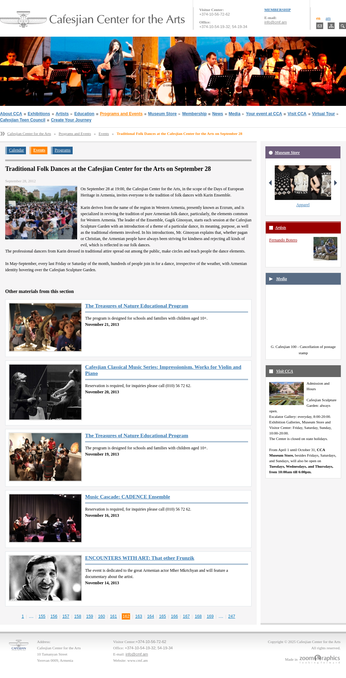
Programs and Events (121, 113)
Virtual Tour (323, 113)
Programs (63, 150)
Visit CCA (297, 113)
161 (113, 616)
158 (77, 616)
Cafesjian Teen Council (22, 120)
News (217, 113)
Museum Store (162, 113)
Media (234, 113)
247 (231, 616)
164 (150, 616)
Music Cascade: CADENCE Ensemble (127, 497)
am (328, 18)
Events (104, 133)
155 (41, 616)
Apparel (303, 204)
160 (101, 616)
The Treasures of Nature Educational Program (136, 306)
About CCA (11, 113)
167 (186, 616)
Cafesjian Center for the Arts (29, 133)
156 (54, 616)
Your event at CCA (264, 113)
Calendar (16, 150)
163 (138, 616)
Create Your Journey (71, 120)
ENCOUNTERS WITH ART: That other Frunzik (139, 558)
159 (89, 616)
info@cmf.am (275, 22)
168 (198, 616)
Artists (62, 113)
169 (210, 616)
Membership (194, 113)
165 (162, 616)
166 (174, 616)
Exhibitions (39, 113)
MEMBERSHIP (277, 10)
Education (84, 113)
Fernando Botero (283, 240)
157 (65, 616)
